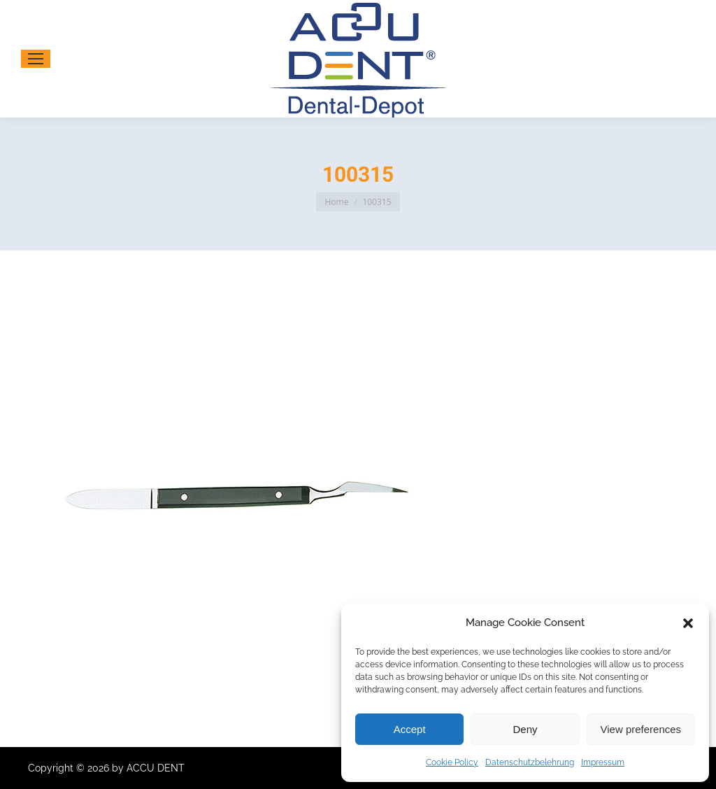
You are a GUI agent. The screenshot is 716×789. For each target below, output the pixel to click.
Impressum (602, 762)
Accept (410, 729)
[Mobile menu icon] (35, 59)
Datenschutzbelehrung (529, 762)
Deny (525, 729)
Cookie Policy (452, 762)
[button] (688, 623)
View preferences (641, 729)
